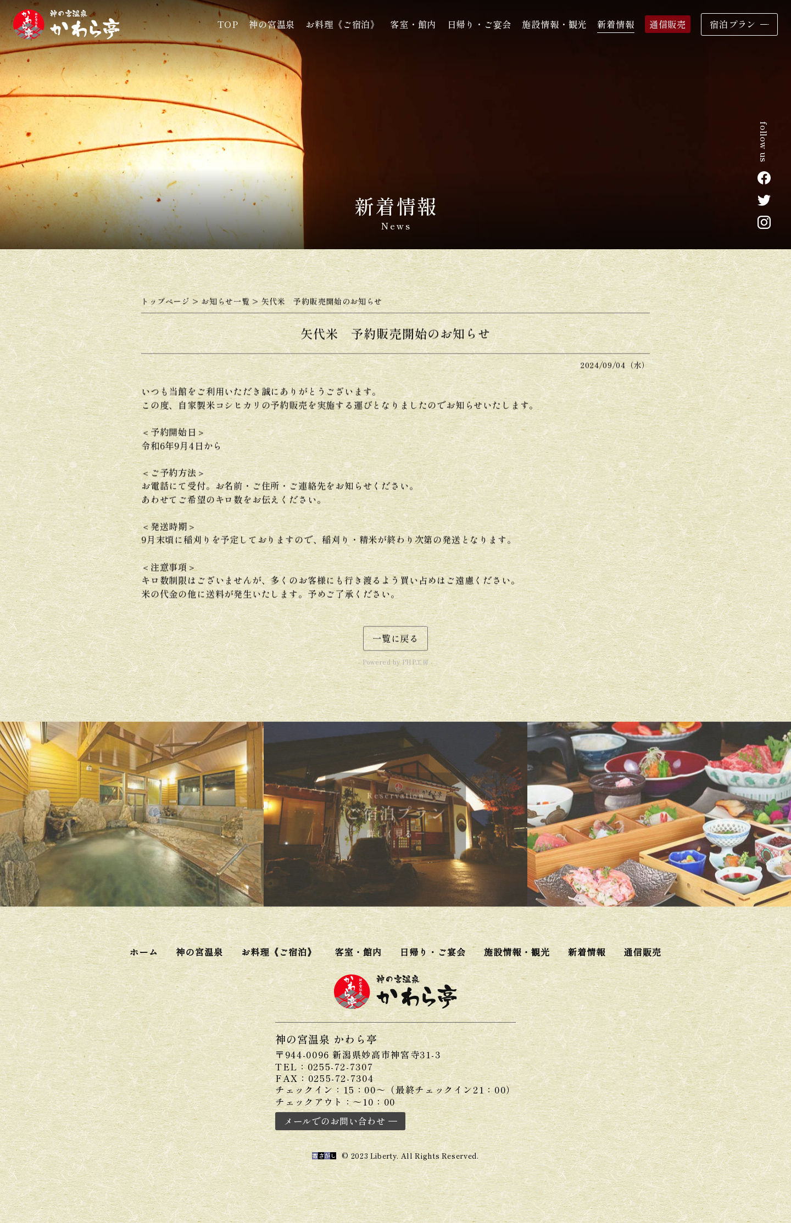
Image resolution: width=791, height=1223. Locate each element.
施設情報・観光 (554, 24)
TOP (228, 24)
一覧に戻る (395, 641)
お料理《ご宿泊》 (342, 24)
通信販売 (667, 24)
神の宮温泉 (272, 24)
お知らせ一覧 (225, 304)
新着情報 (615, 24)
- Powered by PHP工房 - (395, 665)
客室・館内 (413, 24)
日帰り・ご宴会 (479, 24)
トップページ (165, 304)
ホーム (144, 951)
